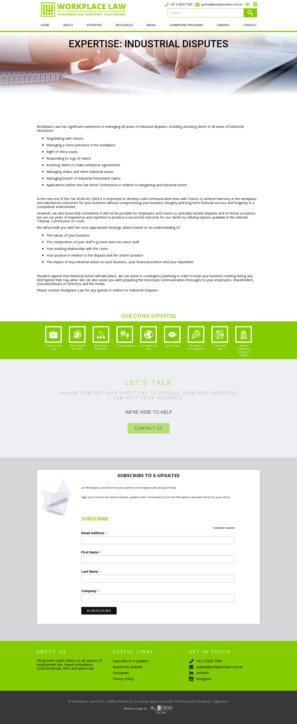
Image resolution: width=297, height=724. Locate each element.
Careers (222, 25)
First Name (91, 552)
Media (151, 25)
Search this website (128, 667)
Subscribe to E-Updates (131, 661)
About (68, 25)
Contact (250, 25)
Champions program (186, 25)
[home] (81, 9)
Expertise (94, 25)
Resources (124, 25)
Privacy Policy (123, 678)
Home (45, 25)
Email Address (94, 533)
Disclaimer (121, 673)
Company (90, 591)
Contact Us (149, 428)
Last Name (91, 571)
